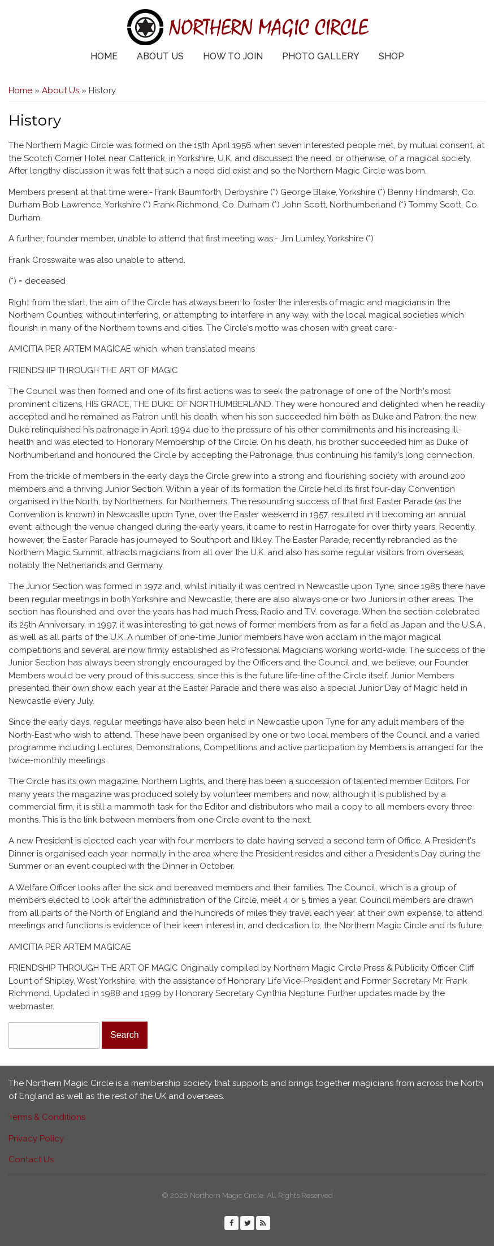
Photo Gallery (320, 56)
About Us (160, 56)
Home (104, 56)
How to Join (233, 56)
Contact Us (31, 1159)
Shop (391, 56)
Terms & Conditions (46, 1117)
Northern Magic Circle (268, 27)
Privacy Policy (36, 1138)
